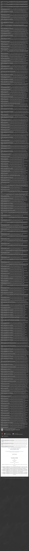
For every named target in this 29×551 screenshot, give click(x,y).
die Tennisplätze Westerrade (18, 434)
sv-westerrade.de (8, 434)
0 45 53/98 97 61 (5, 436)
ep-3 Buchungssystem (11, 430)
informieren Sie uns (9, 451)
